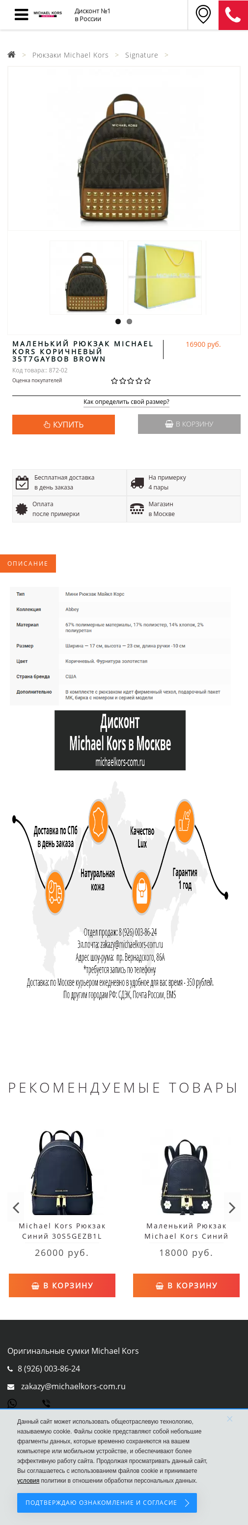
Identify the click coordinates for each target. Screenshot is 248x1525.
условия (28, 1480)
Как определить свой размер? (126, 402)
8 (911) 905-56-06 (233, 15)
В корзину (189, 423)
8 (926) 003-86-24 (49, 1368)
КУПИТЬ (68, 424)
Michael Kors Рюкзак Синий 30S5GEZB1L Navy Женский (62, 1236)
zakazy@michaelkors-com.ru (73, 1386)
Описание (28, 563)
